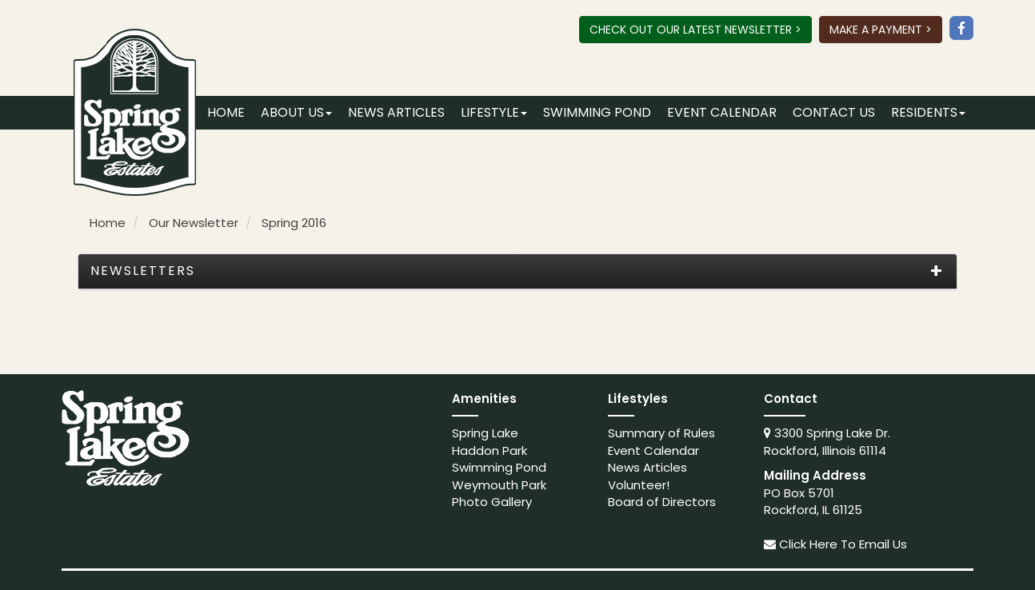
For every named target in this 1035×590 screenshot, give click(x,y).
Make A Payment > (880, 30)
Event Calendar (722, 112)
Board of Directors (662, 501)
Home (226, 112)
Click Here (808, 544)
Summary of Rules (661, 433)
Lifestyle (494, 112)
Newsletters (142, 271)
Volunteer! (638, 484)
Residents (928, 112)
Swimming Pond (597, 112)
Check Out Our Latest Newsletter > (695, 30)
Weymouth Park (499, 484)
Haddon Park (489, 450)
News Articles (396, 112)
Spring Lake (485, 433)
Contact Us (834, 112)
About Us (296, 112)
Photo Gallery (492, 501)
